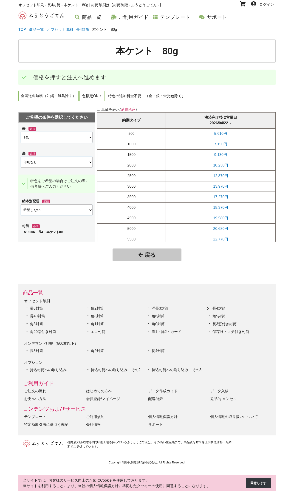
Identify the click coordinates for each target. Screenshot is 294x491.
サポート (155, 421)
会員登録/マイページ (103, 395)
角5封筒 (219, 315)
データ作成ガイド (163, 387)
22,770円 (220, 239)
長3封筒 (36, 307)
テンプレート (35, 413)
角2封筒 (97, 307)
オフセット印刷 (37, 300)
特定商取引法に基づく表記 (46, 421)
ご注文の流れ (35, 387)
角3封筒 (36, 323)
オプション (33, 360)
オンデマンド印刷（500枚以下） (51, 342)
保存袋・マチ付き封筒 (230, 331)
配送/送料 (156, 395)
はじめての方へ (99, 387)
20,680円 (220, 229)
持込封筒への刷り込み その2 (116, 366)
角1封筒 (97, 323)
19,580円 (220, 218)
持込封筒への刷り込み (48, 366)
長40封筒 (37, 315)
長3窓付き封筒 (224, 323)
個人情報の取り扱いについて (234, 413)
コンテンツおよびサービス (54, 405)
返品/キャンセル (223, 395)
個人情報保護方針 (163, 413)
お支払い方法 (35, 395)
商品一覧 (33, 293)
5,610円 (220, 133)
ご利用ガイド (38, 380)
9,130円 (220, 155)
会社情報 (93, 421)
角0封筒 (158, 323)
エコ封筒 (98, 331)
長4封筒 (219, 307)
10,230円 (220, 165)
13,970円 (220, 186)
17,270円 (220, 197)
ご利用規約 (95, 413)
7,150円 (220, 144)
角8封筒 (97, 315)
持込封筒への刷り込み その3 (176, 366)
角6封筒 (158, 315)
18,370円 (220, 207)
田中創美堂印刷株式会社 (140, 459)
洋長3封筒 (160, 307)
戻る (147, 255)
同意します (257, 483)
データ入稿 (219, 387)
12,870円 (220, 176)
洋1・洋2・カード (166, 331)
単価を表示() (119, 109)
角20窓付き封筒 (43, 331)
